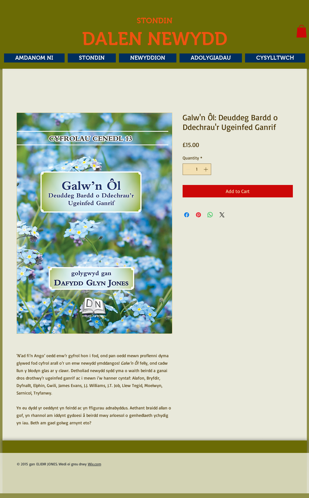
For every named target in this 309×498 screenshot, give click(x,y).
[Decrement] (187, 169)
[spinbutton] (196, 169)
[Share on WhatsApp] (210, 215)
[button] (301, 31)
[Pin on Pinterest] (198, 215)
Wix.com (94, 464)
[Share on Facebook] (186, 215)
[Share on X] (222, 215)
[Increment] (206, 169)
